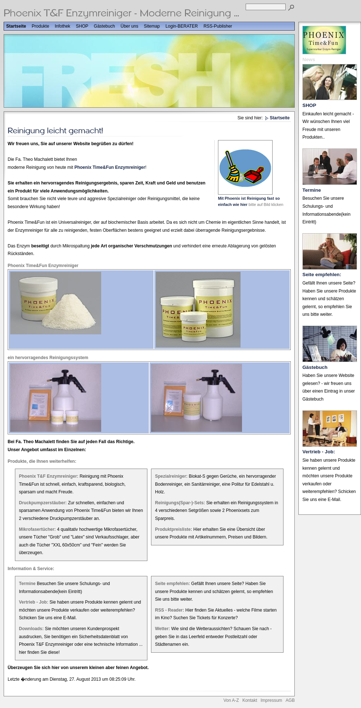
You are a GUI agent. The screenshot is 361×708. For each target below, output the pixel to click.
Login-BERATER (182, 26)
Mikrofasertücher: (37, 529)
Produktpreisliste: (173, 529)
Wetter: (162, 628)
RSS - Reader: (169, 610)
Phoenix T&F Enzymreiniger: (48, 476)
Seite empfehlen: (172, 583)
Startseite (16, 26)
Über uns (129, 26)
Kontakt (249, 700)
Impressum (271, 700)
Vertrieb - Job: (33, 602)
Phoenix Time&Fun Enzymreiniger (109, 167)
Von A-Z (231, 700)
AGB (290, 700)
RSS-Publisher (217, 26)
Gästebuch (104, 26)
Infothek (62, 26)
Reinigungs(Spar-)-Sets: (180, 502)
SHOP (82, 26)
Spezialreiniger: (171, 476)
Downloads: (31, 628)
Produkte (40, 26)
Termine (27, 583)
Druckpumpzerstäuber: (43, 502)
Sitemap (152, 26)
